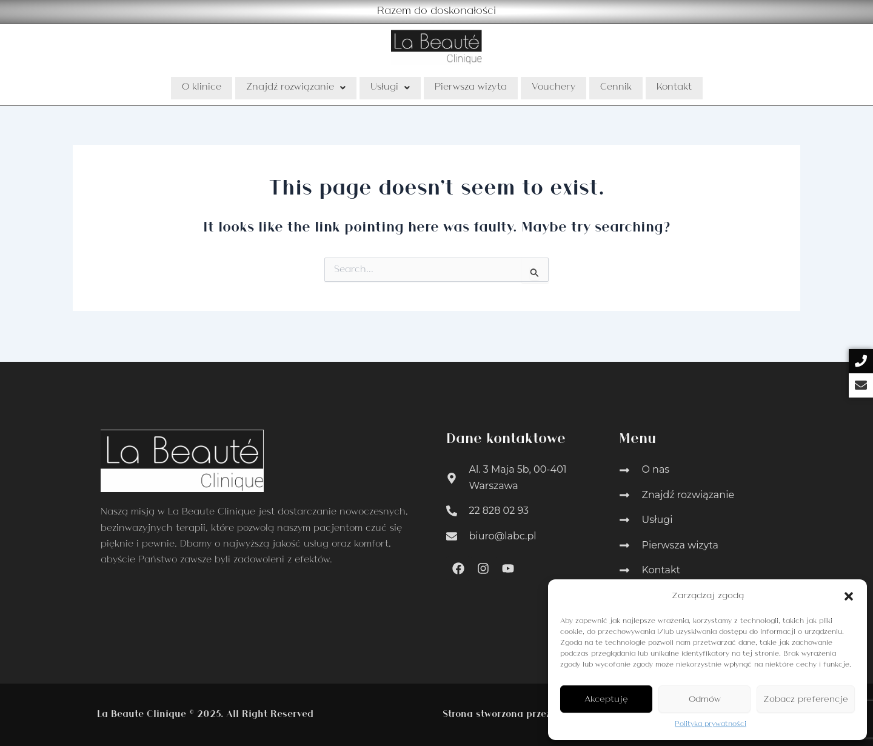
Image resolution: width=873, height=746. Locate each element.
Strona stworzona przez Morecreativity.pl (536, 714)
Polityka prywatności (710, 724)
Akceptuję (606, 699)
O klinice (201, 88)
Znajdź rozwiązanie (296, 88)
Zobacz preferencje (805, 699)
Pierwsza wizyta (471, 88)
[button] (849, 596)
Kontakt (674, 88)
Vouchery (553, 88)
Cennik (616, 88)
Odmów (705, 699)
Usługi (390, 88)
